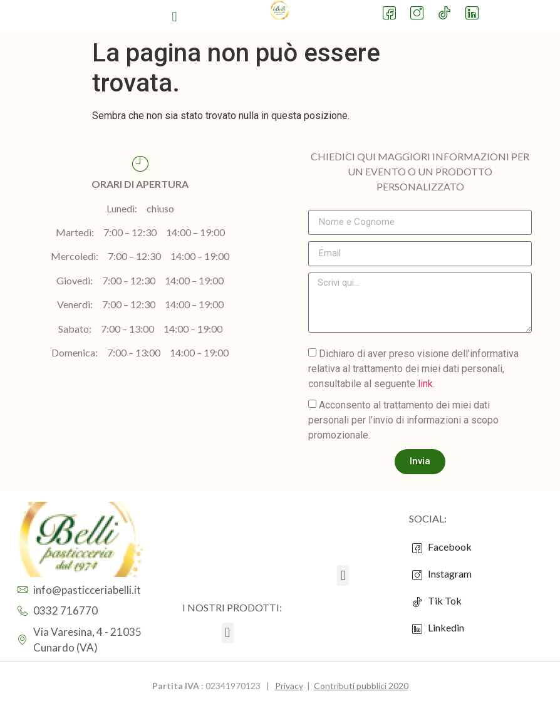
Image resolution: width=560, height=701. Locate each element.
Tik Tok (437, 601)
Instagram (442, 574)
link (425, 383)
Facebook (442, 547)
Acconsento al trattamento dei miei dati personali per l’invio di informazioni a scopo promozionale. (403, 419)
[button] (174, 16)
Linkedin (438, 627)
